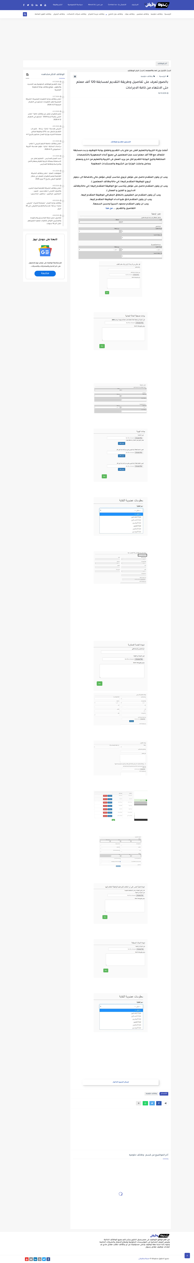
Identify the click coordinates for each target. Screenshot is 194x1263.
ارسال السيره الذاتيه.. (120, 1082)
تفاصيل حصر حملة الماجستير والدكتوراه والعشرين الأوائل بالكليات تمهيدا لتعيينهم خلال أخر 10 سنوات (44, 221)
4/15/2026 (56, 82)
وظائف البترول (59, 14)
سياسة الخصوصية (75, 5)
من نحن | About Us (95, 5)
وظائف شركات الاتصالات (76, 14)
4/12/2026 (56, 111)
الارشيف (135, 5)
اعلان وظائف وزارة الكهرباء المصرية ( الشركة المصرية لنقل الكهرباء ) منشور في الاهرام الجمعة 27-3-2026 (43, 102)
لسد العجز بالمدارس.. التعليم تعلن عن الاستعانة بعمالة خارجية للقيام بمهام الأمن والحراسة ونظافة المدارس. (44, 161)
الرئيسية (167, 14)
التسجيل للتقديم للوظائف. (120, 142)
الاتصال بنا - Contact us (117, 5)
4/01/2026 (56, 126)
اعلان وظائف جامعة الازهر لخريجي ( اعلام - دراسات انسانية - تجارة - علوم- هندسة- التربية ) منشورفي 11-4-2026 (43, 146)
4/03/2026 (56, 185)
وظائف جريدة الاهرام (96, 14)
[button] (159, 1103)
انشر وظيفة (57, 5)
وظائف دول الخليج (115, 14)
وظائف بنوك (129, 14)
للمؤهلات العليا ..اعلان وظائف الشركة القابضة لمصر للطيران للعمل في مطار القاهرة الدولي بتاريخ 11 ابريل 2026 (46, 176)
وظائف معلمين (142, 14)
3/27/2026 (56, 96)
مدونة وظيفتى (143, 1259)
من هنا (109, 208)
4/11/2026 (56, 141)
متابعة (45, 273)
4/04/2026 (56, 215)
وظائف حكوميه (156, 14)
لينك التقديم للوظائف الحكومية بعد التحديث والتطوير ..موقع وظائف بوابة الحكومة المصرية (44, 87)
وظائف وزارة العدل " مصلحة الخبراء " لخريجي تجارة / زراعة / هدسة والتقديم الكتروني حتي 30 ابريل (43, 206)
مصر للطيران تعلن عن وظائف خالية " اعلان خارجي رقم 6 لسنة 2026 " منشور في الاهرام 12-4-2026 (44, 117)
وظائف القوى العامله (43, 14)
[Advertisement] (97, 39)
